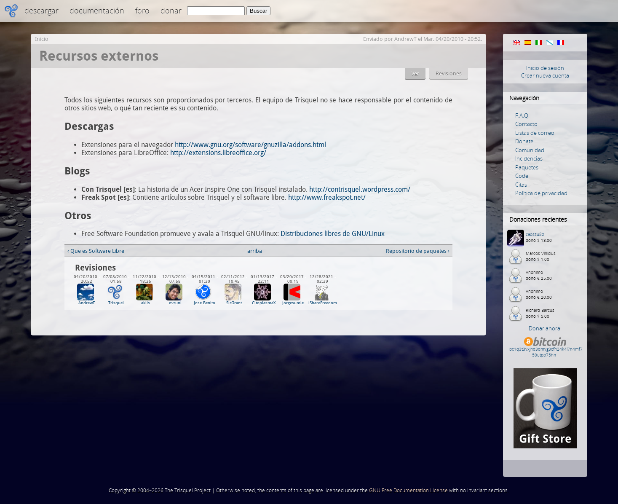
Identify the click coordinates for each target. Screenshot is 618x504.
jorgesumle (293, 302)
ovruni (175, 302)
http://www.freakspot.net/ (327, 197)
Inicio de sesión (545, 68)
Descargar (41, 10)
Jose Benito (204, 302)
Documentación (97, 10)
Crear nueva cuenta (545, 75)
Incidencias (529, 158)
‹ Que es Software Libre (95, 251)
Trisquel (116, 302)
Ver (415, 73)
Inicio (41, 39)
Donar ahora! (545, 328)
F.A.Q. (522, 115)
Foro (142, 10)
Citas (521, 184)
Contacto (526, 124)
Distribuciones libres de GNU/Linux (333, 234)
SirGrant (234, 302)
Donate (524, 141)
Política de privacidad (541, 193)
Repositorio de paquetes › (417, 251)
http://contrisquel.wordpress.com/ (359, 189)
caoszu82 (535, 234)
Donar (171, 10)
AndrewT (405, 39)
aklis (145, 302)
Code (521, 176)
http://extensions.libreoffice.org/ (218, 153)
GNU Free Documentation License (408, 490)
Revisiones (449, 73)
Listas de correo (534, 133)
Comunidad (529, 150)
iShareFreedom (322, 302)
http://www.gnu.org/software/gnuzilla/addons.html (250, 145)
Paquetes (526, 167)
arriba (254, 251)
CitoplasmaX (264, 302)
